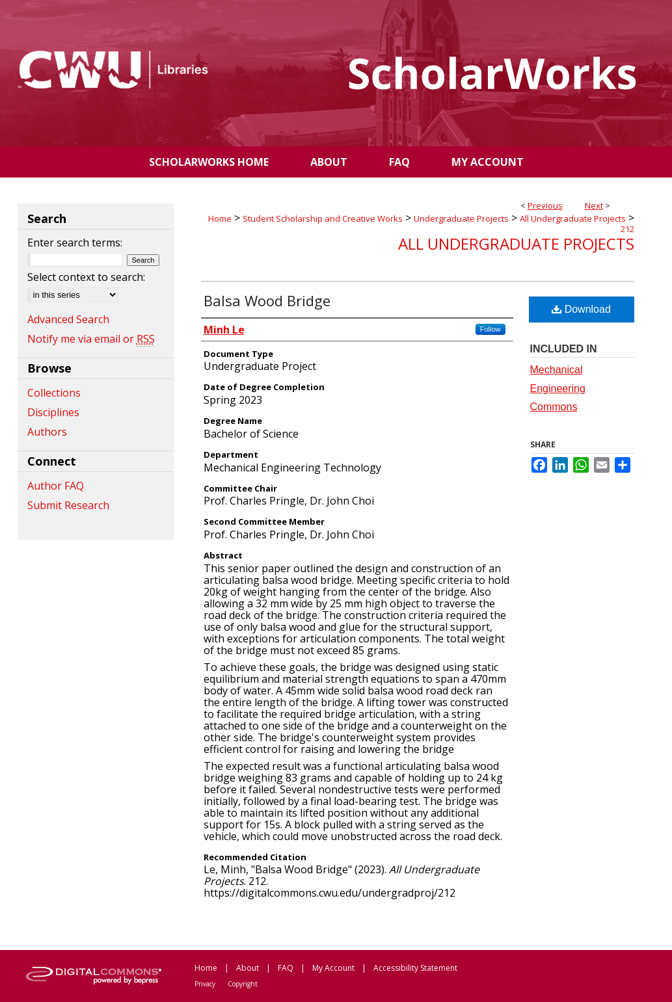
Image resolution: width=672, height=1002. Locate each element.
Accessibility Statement (415, 967)
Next (594, 205)
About (247, 967)
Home (220, 218)
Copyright (243, 983)
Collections (54, 393)
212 (627, 229)
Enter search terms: (74, 242)
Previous (545, 205)
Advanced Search (68, 319)
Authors (47, 432)
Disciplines (53, 412)
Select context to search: (86, 277)
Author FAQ (55, 486)
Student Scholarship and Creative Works (323, 218)
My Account (333, 967)
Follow (490, 329)
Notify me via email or (91, 339)
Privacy (205, 983)
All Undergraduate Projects (573, 218)
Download (581, 309)
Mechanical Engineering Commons (557, 388)
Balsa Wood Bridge (267, 300)
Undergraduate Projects (461, 218)
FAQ (285, 967)
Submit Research (68, 505)
